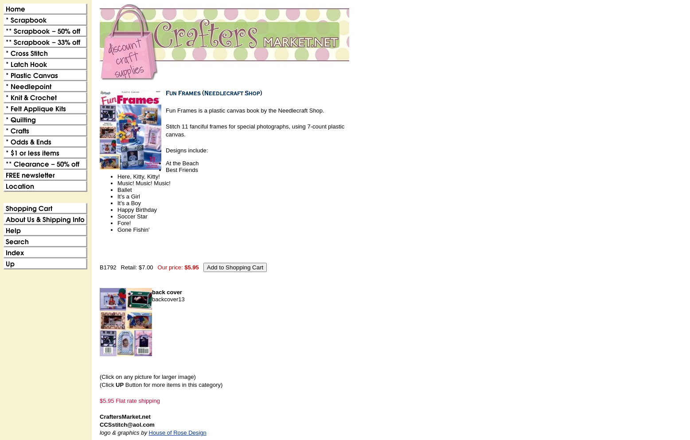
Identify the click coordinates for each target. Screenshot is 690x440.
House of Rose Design (178, 432)
